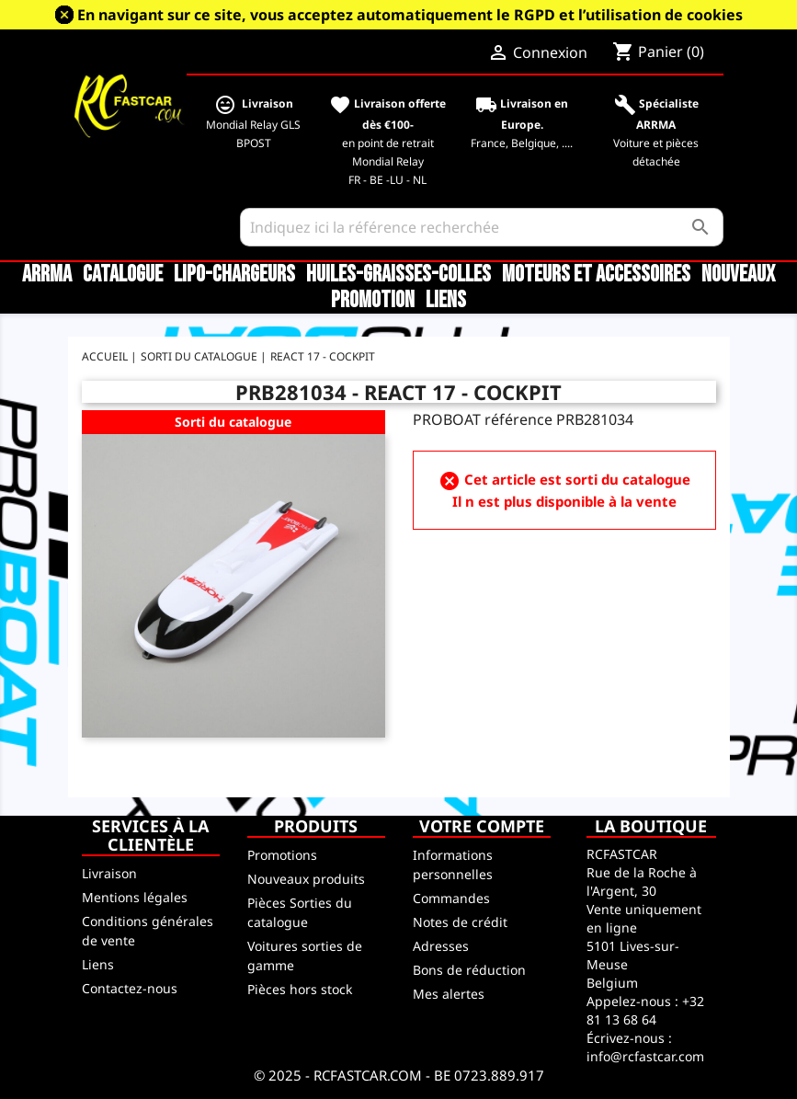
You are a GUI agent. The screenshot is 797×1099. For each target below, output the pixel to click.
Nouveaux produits (306, 878)
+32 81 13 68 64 (645, 1010)
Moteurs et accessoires (596, 275)
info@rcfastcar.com (645, 1056)
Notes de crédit (460, 922)
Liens (446, 301)
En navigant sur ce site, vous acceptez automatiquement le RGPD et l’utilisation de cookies (410, 15)
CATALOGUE (123, 275)
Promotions (282, 855)
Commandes (451, 898)
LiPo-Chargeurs (234, 275)
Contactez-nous (129, 988)
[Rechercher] (481, 227)
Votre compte (481, 826)
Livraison (109, 873)
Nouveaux (738, 275)
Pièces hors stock (299, 989)
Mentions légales (135, 897)
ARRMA (47, 275)
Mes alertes (448, 993)
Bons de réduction (469, 970)
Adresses (441, 946)
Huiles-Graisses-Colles (398, 275)
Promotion (373, 301)
